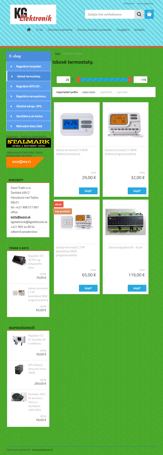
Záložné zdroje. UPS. (29, 106)
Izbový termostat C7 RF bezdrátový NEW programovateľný (38, 294)
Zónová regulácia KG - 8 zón (126, 247)
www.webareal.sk (42, 450)
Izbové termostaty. (29, 76)
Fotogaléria (123, 30)
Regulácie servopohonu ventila (31, 97)
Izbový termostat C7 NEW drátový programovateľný (121, 152)
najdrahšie (106, 92)
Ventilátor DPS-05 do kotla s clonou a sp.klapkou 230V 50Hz (37, 402)
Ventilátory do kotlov (29, 116)
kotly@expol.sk (21, 217)
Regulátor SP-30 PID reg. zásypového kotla (36, 262)
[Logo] (33, 14)
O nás (39, 30)
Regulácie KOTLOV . (28, 86)
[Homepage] (29, 29)
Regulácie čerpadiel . (29, 66)
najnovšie (122, 92)
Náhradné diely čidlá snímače (29, 127)
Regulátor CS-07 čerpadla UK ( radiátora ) (36, 339)
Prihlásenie (128, 3)
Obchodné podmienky (60, 30)
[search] (139, 14)
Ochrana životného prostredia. (94, 30)
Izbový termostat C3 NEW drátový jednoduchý (72, 152)
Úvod (57, 53)
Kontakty (139, 30)
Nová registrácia (145, 3)
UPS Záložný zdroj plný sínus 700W (37, 369)
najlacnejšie (88, 92)
